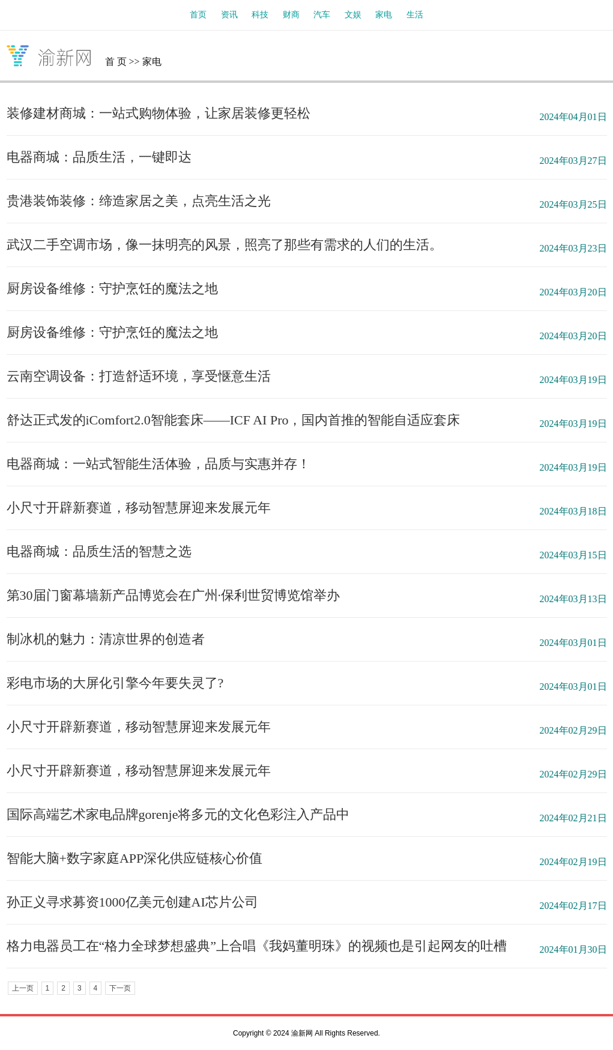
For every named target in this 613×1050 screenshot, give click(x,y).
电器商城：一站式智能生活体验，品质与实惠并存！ (158, 463)
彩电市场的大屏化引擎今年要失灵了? (115, 682)
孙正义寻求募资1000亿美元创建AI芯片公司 (132, 902)
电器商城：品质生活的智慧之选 (99, 551)
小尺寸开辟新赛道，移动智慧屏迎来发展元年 (139, 507)
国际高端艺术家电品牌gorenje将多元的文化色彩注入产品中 (178, 814)
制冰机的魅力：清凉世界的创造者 (106, 639)
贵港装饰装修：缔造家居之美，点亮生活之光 (139, 200)
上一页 (23, 988)
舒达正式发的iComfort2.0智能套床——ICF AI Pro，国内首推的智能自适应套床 (234, 419)
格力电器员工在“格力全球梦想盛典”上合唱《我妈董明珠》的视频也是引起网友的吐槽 (257, 945)
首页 (198, 14)
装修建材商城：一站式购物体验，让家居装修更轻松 (158, 113)
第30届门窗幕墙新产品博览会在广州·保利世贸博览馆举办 (173, 595)
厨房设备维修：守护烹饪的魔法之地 (112, 288)
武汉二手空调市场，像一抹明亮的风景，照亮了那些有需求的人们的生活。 (224, 244)
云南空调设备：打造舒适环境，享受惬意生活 (139, 376)
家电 (383, 14)
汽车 (321, 14)
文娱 (353, 14)
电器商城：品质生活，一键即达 (99, 156)
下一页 (120, 988)
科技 (260, 14)
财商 (291, 14)
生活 (414, 14)
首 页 (116, 61)
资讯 (229, 14)
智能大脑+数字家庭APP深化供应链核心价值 (135, 858)
